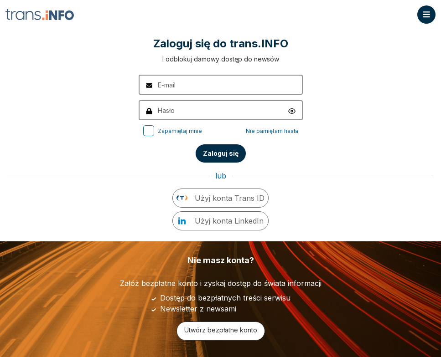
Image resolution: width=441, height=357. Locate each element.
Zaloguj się (221, 153)
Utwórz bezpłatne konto (220, 330)
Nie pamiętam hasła (272, 131)
